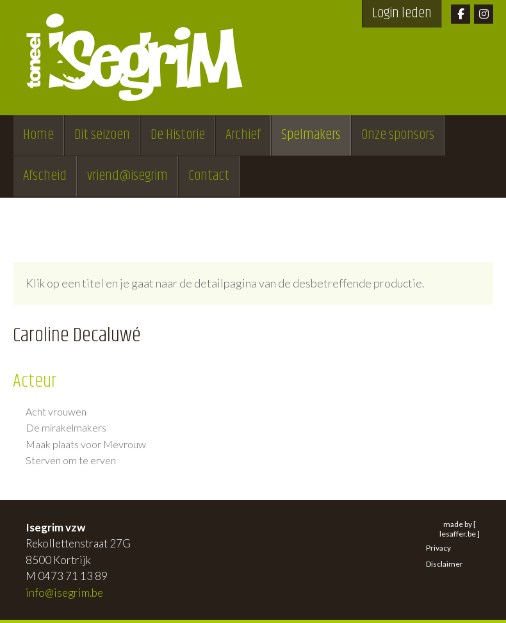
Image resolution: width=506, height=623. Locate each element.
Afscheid (45, 176)
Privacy (438, 548)
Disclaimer (444, 564)
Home (38, 135)
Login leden (402, 13)
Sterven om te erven (71, 460)
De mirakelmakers (66, 427)
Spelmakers (311, 135)
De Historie (178, 135)
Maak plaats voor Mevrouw (86, 444)
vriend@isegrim (127, 176)
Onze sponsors (397, 135)
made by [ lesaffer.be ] (459, 528)
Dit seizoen (102, 135)
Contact (208, 176)
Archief (243, 135)
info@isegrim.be (64, 592)
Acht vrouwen (56, 411)
